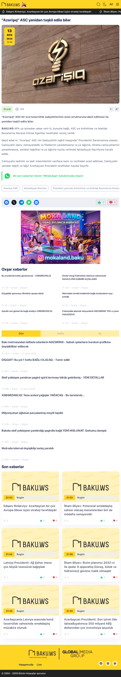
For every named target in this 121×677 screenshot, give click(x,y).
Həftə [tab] (60, 333)
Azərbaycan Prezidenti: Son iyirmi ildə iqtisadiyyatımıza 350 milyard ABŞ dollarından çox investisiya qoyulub (90, 623)
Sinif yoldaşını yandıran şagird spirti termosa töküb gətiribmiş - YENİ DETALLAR (53, 377)
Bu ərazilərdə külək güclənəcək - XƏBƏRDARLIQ (26, 275)
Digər (14, 389)
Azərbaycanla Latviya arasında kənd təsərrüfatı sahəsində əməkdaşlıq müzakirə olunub (28, 623)
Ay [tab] (99, 333)
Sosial (7, 109)
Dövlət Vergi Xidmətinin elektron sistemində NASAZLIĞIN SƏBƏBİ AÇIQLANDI (84, 277)
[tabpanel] (60, 400)
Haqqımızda (26, 664)
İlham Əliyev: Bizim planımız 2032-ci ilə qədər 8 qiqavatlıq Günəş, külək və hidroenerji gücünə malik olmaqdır (90, 567)
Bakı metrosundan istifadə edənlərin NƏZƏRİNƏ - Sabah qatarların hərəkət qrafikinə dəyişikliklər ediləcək (56, 344)
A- (111, 109)
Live (39, 664)
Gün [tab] (21, 333)
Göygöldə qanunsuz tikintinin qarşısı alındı (22, 293)
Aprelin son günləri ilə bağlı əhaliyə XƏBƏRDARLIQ (27, 311)
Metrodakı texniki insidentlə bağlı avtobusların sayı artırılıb (87, 295)
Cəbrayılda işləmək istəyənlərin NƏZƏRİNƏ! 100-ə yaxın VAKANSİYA (90, 313)
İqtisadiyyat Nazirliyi (35, 188)
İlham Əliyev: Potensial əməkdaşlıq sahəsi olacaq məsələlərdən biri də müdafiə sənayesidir (88, 510)
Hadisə (15, 459)
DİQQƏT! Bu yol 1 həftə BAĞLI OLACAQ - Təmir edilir (36, 359)
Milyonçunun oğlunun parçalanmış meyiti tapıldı (32, 413)
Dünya (15, 424)
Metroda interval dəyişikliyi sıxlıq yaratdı (28, 448)
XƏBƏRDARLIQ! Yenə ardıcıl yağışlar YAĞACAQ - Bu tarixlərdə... (43, 395)
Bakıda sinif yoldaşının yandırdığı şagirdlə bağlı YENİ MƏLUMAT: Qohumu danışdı (54, 430)
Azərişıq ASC (10, 188)
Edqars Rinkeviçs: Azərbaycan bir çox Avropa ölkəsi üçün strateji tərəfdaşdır (46, 11)
